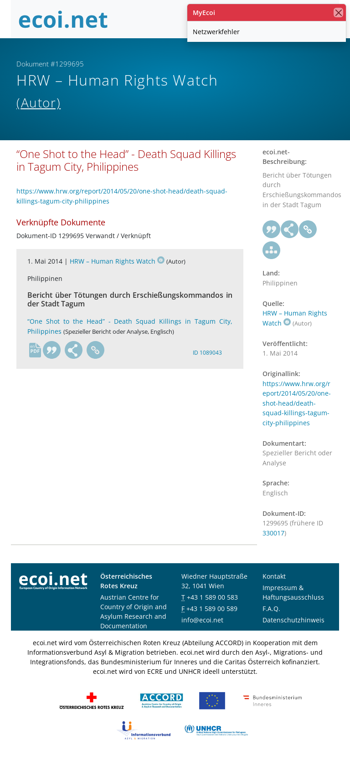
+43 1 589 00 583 (212, 597)
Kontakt (274, 576)
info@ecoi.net (202, 620)
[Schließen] (338, 12)
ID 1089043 (207, 353)
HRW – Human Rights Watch (117, 261)
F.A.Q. (271, 608)
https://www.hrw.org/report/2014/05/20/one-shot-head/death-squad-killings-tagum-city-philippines (296, 403)
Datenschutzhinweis (293, 620)
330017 (273, 533)
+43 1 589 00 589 (211, 608)
